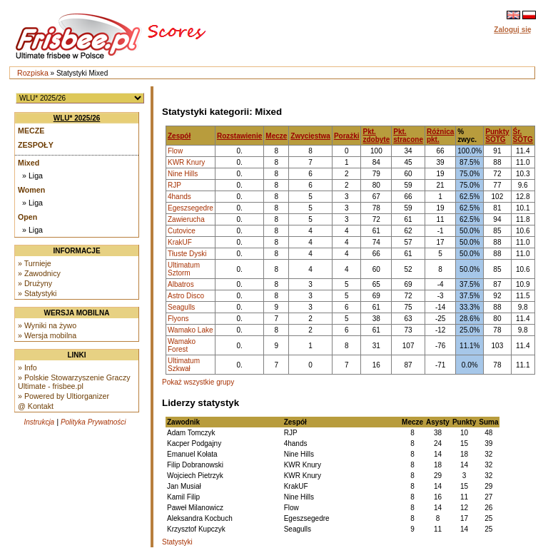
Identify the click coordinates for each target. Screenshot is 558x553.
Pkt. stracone (408, 135)
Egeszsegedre (190, 208)
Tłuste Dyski (187, 254)
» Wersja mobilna (47, 335)
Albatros (181, 284)
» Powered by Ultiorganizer (63, 396)
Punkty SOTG (497, 135)
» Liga (32, 175)
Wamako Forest (182, 345)
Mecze (31, 130)
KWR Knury (186, 162)
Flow (175, 151)
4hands (179, 197)
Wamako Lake (190, 330)
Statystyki (177, 542)
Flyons (178, 319)
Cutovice (182, 231)
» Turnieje (34, 263)
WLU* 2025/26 (77, 118)
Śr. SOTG (523, 135)
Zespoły (36, 145)
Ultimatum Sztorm (184, 269)
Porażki (347, 136)
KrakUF (180, 242)
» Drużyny (35, 283)
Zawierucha (186, 219)
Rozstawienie (239, 136)
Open (27, 217)
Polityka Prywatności (93, 422)
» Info (27, 367)
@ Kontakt (36, 406)
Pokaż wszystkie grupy (198, 382)
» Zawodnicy (39, 273)
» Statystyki (37, 293)
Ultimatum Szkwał (184, 364)
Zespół (179, 136)
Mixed (28, 162)
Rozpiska (33, 73)
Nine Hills (183, 174)
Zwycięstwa (310, 136)
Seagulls (181, 307)
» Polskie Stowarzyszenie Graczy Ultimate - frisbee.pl (74, 381)
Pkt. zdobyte (376, 135)
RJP (174, 185)
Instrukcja (39, 422)
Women (31, 190)
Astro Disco (186, 296)
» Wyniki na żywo (47, 325)
